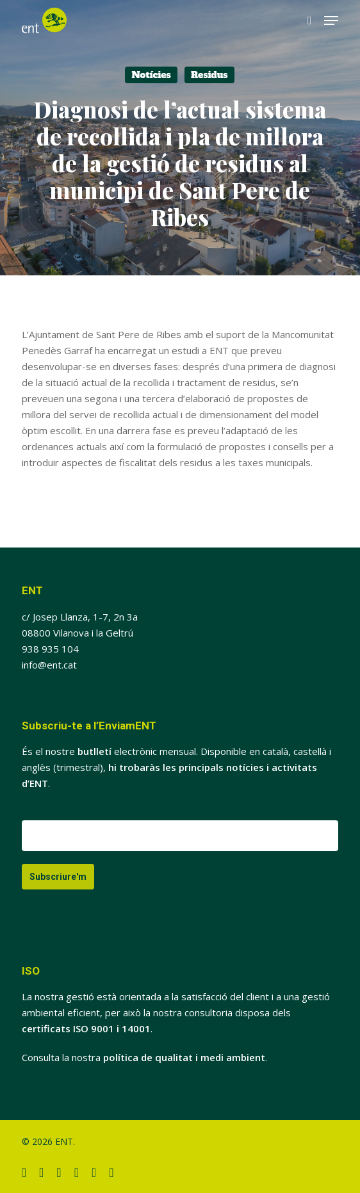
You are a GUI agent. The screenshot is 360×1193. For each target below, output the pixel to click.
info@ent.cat (49, 664)
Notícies (151, 75)
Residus (209, 75)
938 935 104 (50, 648)
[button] (331, 20)
